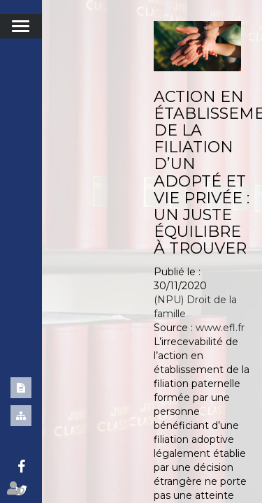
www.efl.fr (220, 327)
